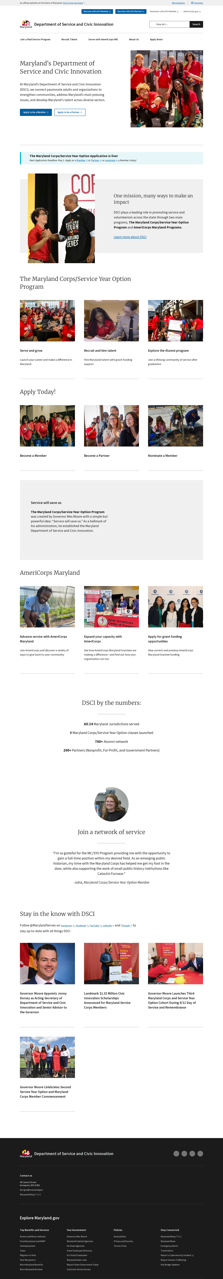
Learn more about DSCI (130, 247)
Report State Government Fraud (82, 1274)
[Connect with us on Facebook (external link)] (192, 1163)
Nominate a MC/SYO (164, 11)
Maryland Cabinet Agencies (80, 1250)
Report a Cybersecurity (177, 1264)
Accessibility (120, 1246)
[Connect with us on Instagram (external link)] (176, 1163)
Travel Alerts (167, 1260)
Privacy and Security (123, 1250)
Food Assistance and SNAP (32, 1250)
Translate (197, 2)
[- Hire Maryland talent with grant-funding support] (111, 349)
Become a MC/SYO (97, 11)
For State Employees (77, 1264)
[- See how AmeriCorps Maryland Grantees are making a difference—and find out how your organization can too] (111, 640)
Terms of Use (120, 1255)
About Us (134, 39)
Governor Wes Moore (77, 1246)
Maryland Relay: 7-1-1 (30, 1204)
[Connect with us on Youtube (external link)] (184, 1163)
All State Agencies (75, 1255)
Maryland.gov (178, 2)
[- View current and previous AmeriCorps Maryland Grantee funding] (175, 640)
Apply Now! (156, 39)
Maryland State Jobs (77, 1269)
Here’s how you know (74, 2)
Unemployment (27, 1255)
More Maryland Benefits (31, 1274)
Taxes (22, 1260)
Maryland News (168, 1250)
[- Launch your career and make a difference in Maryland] (47, 349)
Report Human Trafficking (173, 1269)
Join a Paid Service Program (35, 39)
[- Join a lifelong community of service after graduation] (175, 349)
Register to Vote (28, 1264)
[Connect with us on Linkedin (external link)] (200, 1163)
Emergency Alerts (169, 1255)
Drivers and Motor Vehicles (33, 1246)
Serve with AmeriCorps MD (103, 39)
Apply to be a (35, 134)
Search (196, 24)
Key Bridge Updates (170, 1274)
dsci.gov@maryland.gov (31, 1199)
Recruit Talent (69, 39)
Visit (28, 1269)
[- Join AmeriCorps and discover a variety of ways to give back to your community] (47, 640)
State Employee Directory (79, 1260)
